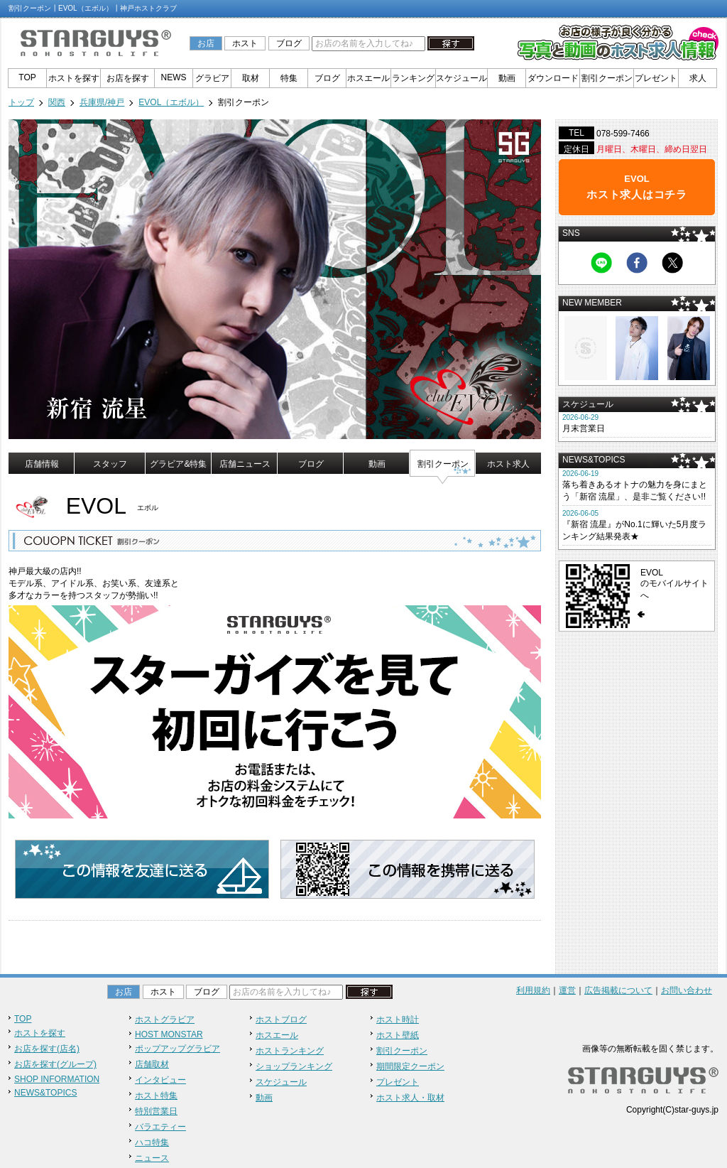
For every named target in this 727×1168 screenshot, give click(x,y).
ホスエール (368, 78)
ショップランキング (294, 1066)
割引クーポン (607, 78)
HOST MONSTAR (169, 1034)
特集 (288, 78)
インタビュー (160, 1080)
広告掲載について (618, 990)
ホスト (245, 43)
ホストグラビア (165, 1019)
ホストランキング (290, 1051)
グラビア (212, 78)
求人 (697, 78)
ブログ (289, 43)
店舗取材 (152, 1064)
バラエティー (160, 1127)
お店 (205, 43)
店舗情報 (42, 464)
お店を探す (127, 78)
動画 (506, 78)
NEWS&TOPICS (45, 1093)
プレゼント (656, 78)
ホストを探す (73, 78)
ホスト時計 (397, 1019)
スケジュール (461, 78)
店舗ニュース (244, 464)
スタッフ (110, 464)
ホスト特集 (156, 1096)
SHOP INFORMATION (56, 1079)
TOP (26, 77)
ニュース (152, 1158)
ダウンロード (553, 78)
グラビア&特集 (178, 464)
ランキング (413, 78)
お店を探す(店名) (47, 1049)
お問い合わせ (686, 990)
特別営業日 (156, 1111)
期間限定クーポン (410, 1066)
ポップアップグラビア (177, 1049)
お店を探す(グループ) (55, 1064)
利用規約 (533, 990)
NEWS (174, 77)
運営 (567, 990)
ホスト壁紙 (397, 1035)
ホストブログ (281, 1019)
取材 (250, 78)
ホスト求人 (508, 464)
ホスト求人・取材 (410, 1098)
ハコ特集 (152, 1142)
